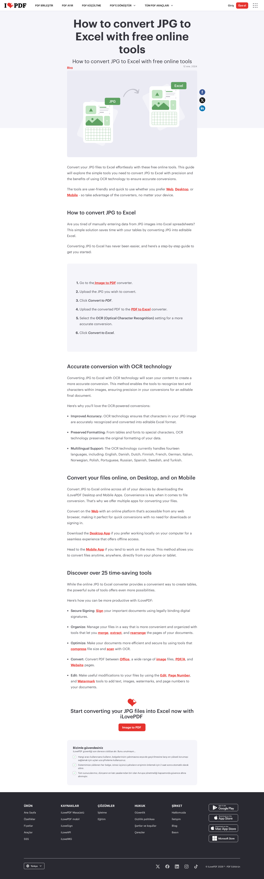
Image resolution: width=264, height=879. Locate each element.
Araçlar (28, 832)
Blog (70, 67)
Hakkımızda (179, 812)
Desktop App (100, 533)
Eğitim (102, 819)
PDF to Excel (141, 309)
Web (169, 189)
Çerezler (140, 832)
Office (125, 659)
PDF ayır (67, 5)
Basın (175, 832)
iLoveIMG (66, 838)
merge (103, 633)
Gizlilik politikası (145, 819)
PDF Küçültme (91, 5)
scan (110, 649)
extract (116, 633)
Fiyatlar (28, 825)
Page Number (179, 675)
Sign (99, 611)
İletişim (176, 819)
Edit (163, 675)
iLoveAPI (66, 832)
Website (77, 665)
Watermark (86, 681)
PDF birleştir (44, 5)
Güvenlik (140, 812)
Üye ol (242, 5)
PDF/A (180, 659)
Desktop (181, 189)
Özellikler (29, 819)
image (161, 659)
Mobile (72, 195)
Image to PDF (105, 283)
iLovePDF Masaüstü (72, 812)
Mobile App (95, 549)
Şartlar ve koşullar (145, 825)
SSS (26, 838)
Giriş (231, 5)
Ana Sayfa (30, 812)
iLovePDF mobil (70, 819)
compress (78, 649)
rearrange (138, 633)
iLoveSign (67, 825)
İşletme (102, 812)
